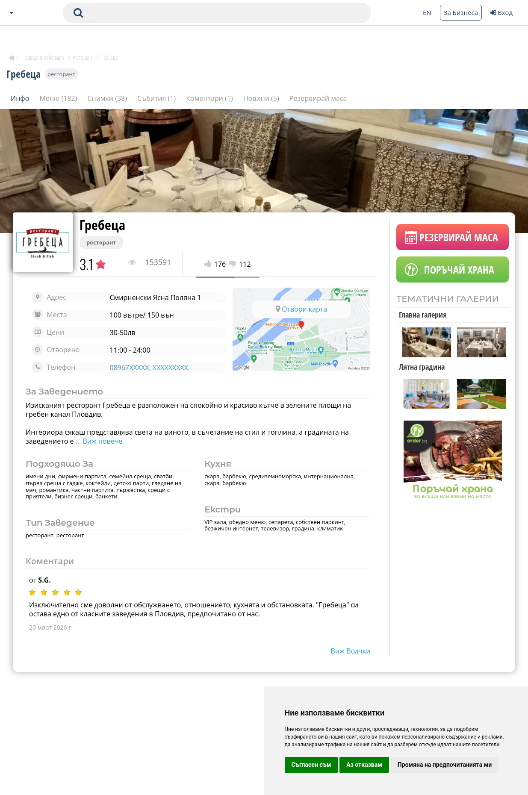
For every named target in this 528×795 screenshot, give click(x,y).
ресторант (61, 73)
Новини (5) (262, 98)
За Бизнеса (461, 12)
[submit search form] (78, 13)
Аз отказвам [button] (364, 764)
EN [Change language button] (427, 12)
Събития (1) (157, 98)
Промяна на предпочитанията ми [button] (445, 764)
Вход (501, 12)
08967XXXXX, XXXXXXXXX (149, 367)
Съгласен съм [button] (311, 764)
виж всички (351, 651)
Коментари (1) (210, 98)
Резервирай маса (318, 98)
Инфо (21, 98)
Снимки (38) (108, 98)
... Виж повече (99, 441)
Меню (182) (59, 98)
